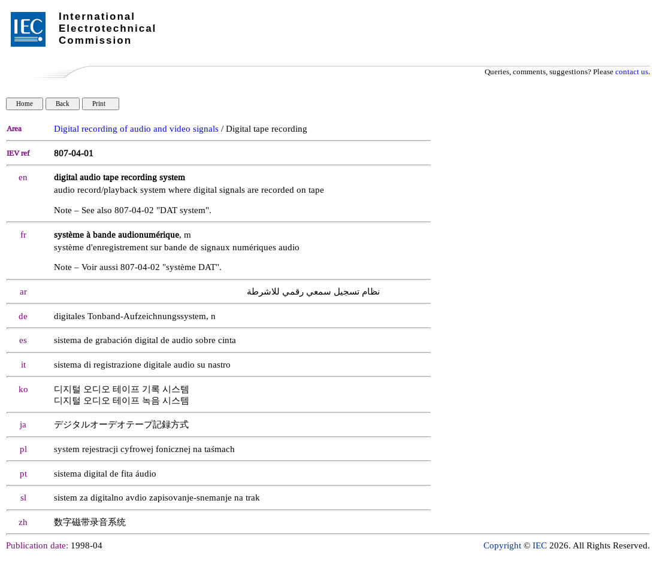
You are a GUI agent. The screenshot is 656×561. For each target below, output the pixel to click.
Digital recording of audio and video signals (136, 129)
